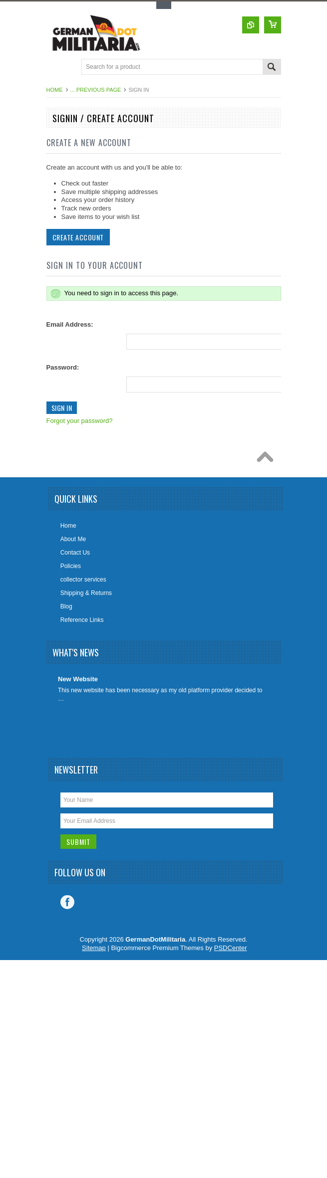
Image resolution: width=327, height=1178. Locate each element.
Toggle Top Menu (163, 5)
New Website (78, 679)
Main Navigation (55, 67)
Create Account (77, 237)
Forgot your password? (78, 420)
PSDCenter (230, 948)
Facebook (67, 902)
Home (54, 90)
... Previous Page (95, 90)
